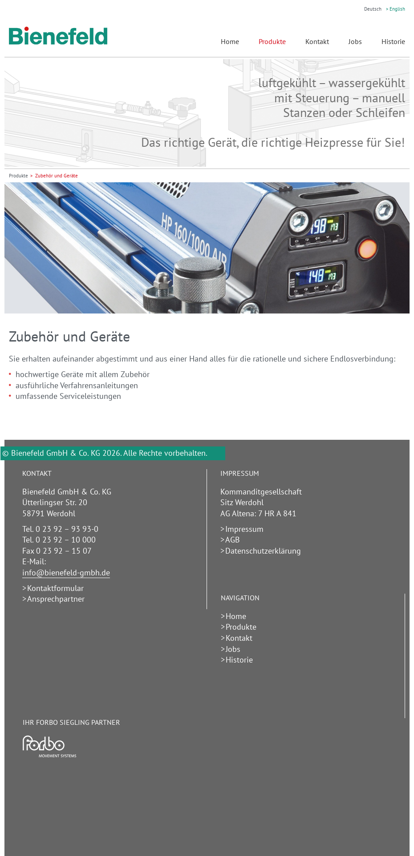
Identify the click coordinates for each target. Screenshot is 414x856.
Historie (393, 41)
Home (230, 41)
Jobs (355, 41)
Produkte (272, 41)
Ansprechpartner (56, 599)
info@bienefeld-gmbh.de (66, 572)
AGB (232, 539)
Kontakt (317, 41)
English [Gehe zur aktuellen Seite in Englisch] (397, 9)
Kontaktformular (55, 588)
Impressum (244, 529)
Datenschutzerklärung (263, 551)
